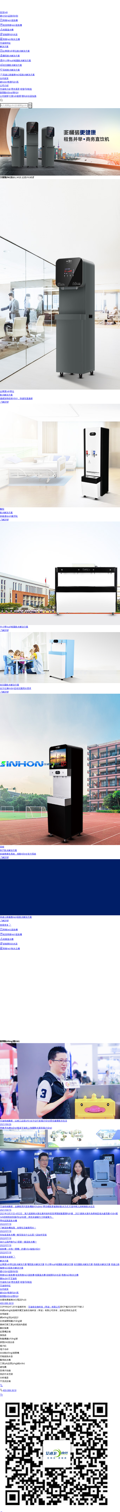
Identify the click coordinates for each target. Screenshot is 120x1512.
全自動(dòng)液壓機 (9, 1352)
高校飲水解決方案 (101, 1264)
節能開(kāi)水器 (53, 1274)
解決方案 (4, 46)
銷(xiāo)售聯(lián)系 (9, 81)
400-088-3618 (6, 1303)
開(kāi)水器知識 (29, 96)
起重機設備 (5, 1331)
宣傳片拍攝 (5, 1370)
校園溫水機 (40, 1274)
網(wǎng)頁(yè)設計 (9, 1317)
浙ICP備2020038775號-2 (72, 1306)
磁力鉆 (3, 1345)
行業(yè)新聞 (15, 96)
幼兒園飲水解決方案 (83, 1264)
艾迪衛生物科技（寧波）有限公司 (44, 1306)
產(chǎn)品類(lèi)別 (9, 15)
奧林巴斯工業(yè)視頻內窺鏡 (13, 1324)
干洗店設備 (5, 1381)
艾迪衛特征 (5, 42)
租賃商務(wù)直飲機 (25, 1274)
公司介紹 (4, 85)
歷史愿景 (15, 88)
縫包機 (3, 1366)
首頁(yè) (4, 12)
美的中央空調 (6, 1374)
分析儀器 (4, 1377)
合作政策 (4, 78)
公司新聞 (4, 96)
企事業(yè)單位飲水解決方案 (13, 1264)
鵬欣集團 (4, 1328)
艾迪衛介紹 (5, 88)
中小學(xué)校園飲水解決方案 (59, 1264)
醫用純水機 (5, 1359)
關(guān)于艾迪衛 (8, 1278)
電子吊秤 (4, 1349)
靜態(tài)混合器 (7, 1342)
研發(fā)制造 (26, 88)
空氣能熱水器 (6, 1356)
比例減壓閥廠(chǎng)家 (11, 1320)
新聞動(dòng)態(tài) (9, 92)
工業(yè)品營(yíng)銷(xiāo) (12, 1363)
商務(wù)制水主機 (69, 1274)
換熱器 (3, 1335)
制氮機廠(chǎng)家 (9, 1338)
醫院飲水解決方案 (35, 1264)
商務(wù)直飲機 (7, 1274)
